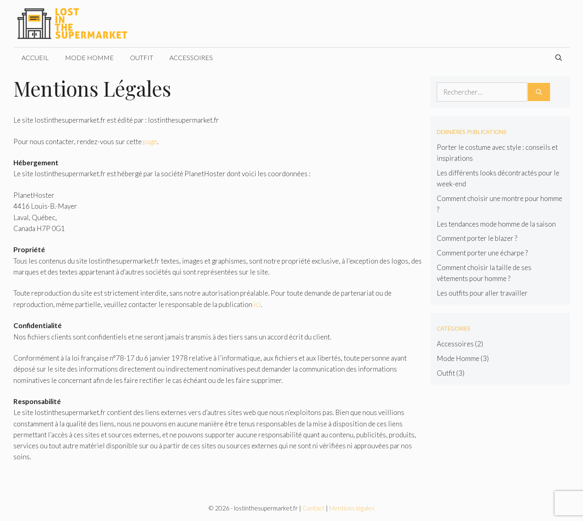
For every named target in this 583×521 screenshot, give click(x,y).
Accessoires (191, 57)
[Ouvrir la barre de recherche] (558, 58)
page (150, 141)
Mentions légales (352, 508)
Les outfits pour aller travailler (482, 293)
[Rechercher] (538, 92)
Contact (313, 508)
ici (257, 304)
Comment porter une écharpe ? (482, 253)
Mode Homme (89, 57)
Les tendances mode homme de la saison (496, 224)
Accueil (35, 57)
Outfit (141, 57)
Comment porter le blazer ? (477, 238)
